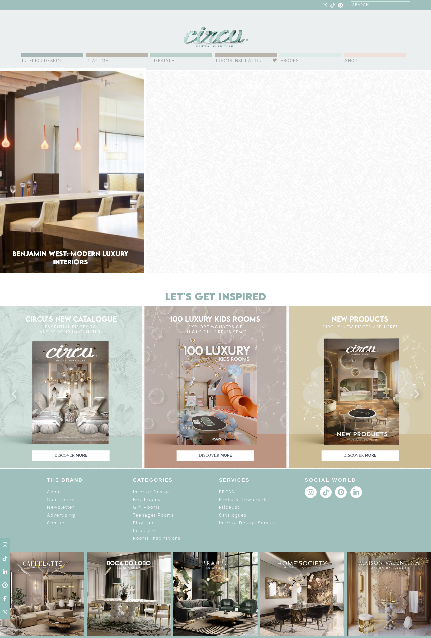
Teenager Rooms (153, 515)
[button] (15, 394)
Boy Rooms (147, 499)
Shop (351, 60)
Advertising (61, 515)
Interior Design (41, 60)
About (54, 492)
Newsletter (60, 507)
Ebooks (289, 60)
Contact (57, 523)
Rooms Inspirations (157, 538)
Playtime (97, 60)
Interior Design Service (247, 523)
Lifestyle (162, 60)
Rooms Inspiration (239, 60)
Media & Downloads (243, 499)
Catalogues (233, 515)
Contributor (61, 499)
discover (71, 455)
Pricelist (229, 507)
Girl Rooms (146, 507)
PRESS (226, 492)
